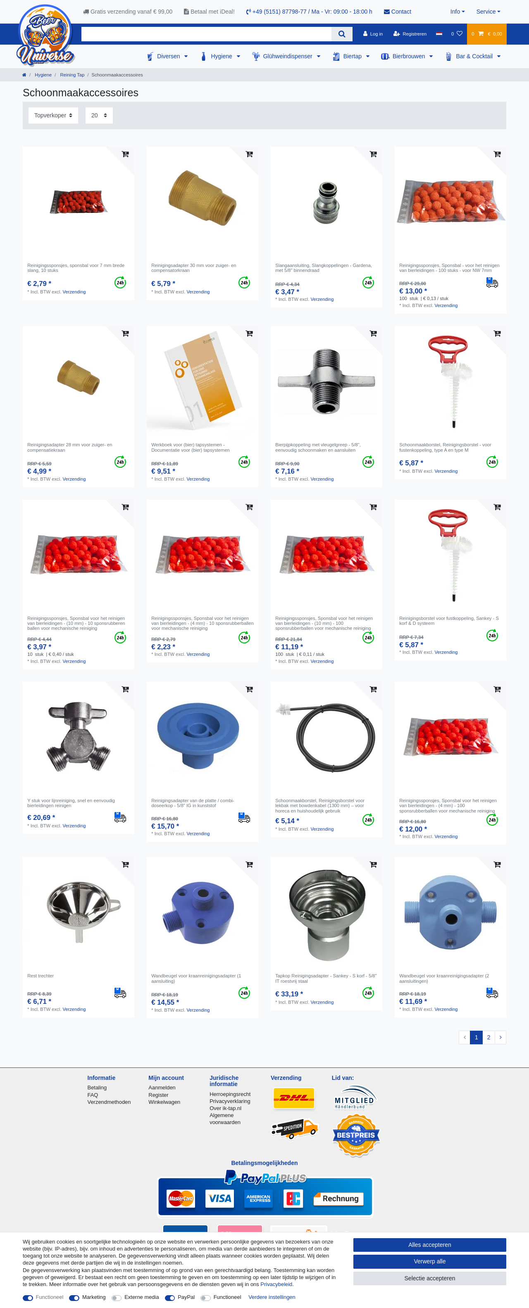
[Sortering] (53, 115)
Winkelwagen (164, 1102)
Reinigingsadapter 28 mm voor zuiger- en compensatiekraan (69, 447)
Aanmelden (161, 1087)
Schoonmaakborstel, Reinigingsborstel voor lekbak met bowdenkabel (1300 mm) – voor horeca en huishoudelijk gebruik (320, 805)
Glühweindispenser (288, 56)
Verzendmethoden (109, 1102)
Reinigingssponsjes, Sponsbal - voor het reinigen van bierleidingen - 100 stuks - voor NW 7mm (449, 268)
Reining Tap (71, 74)
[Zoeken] (342, 34)
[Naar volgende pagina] (500, 1038)
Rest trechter (40, 975)
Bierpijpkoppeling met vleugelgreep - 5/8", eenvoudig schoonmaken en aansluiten (318, 447)
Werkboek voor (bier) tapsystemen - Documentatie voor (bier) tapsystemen (190, 447)
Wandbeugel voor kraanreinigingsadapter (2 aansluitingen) (444, 978)
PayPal (186, 1297)
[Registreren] (410, 34)
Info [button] (455, 11)
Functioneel (50, 1297)
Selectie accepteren (430, 1278)
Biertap (353, 56)
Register (158, 1095)
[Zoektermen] (206, 34)
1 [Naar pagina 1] (476, 1037)
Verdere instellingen (271, 1297)
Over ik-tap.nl (225, 1108)
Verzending (74, 291)
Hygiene (222, 56)
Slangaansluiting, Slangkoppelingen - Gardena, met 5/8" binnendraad (323, 268)
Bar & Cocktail (475, 56)
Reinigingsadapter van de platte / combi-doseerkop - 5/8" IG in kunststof (192, 803)
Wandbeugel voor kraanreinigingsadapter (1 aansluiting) (196, 978)
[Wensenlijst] (457, 34)
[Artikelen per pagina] (99, 115)
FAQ (93, 1095)
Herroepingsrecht (230, 1094)
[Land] (438, 34)
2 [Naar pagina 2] (489, 1037)
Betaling (97, 1087)
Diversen (169, 56)
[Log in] (373, 34)
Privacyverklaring (230, 1101)
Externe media (141, 1297)
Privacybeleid (276, 1284)
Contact (397, 11)
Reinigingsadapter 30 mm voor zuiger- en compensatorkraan (193, 268)
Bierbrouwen (410, 56)
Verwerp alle (430, 1261)
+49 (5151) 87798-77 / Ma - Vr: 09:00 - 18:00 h (309, 11)
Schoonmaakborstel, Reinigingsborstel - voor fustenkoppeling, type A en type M (445, 447)
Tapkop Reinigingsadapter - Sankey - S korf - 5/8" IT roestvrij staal (325, 978)
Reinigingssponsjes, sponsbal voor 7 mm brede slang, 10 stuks (75, 268)
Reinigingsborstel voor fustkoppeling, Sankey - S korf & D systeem (449, 621)
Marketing (94, 1297)
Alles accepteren (429, 1244)
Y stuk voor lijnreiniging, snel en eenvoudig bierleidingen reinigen (71, 803)
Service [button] (486, 11)
